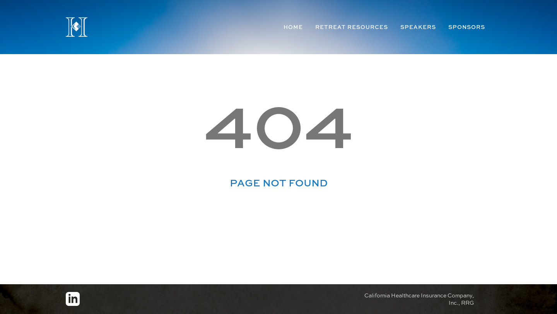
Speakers (418, 27)
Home (293, 27)
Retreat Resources (351, 27)
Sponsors (466, 27)
